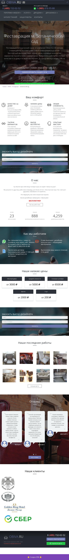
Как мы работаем (34, 203)
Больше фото (35, 384)
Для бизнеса (52, 13)
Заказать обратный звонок (56, 539)
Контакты (38, 17)
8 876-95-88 (44, 8)
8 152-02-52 (11, 8)
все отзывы (34, 457)
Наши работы (26, 17)
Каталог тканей (10, 17)
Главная (4, 86)
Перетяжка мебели (12, 13)
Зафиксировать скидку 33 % (34, 72)
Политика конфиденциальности (12, 543)
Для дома (38, 13)
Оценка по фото (56, 543)
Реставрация (15, 86)
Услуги (27, 13)
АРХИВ (9, 86)
